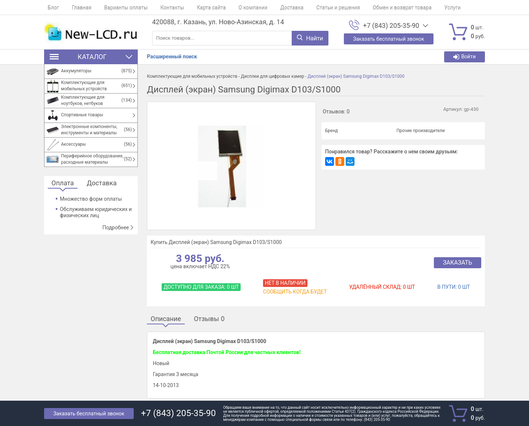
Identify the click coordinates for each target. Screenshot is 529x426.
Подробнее (118, 227)
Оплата (62, 183)
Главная (74, 7)
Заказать (457, 262)
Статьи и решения (309, 7)
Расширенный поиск (172, 56)
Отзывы (209, 319)
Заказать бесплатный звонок (89, 413)
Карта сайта (193, 7)
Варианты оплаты (115, 7)
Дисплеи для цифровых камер (272, 76)
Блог (49, 7)
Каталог (91, 57)
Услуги (417, 7)
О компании (231, 7)
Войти (464, 57)
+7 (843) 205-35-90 (391, 25)
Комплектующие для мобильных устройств (192, 76)
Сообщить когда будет (295, 292)
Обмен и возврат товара (369, 7)
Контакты (157, 7)
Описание (166, 319)
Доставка (266, 7)
